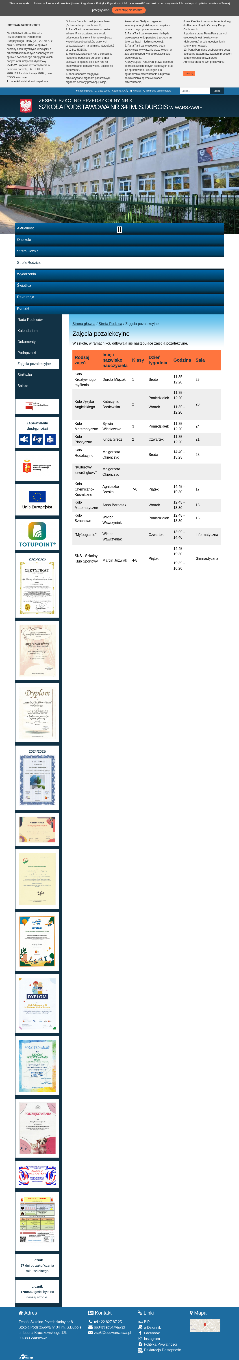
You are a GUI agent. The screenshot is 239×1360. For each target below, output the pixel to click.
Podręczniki (26, 353)
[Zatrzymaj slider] (119, 229)
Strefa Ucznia (28, 251)
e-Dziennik (149, 1327)
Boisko (22, 386)
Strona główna (84, 91)
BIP (144, 1322)
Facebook (149, 1333)
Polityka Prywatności (157, 1344)
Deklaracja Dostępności (160, 1350)
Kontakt (23, 308)
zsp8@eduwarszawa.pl (109, 1333)
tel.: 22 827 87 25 (105, 1322)
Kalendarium (27, 331)
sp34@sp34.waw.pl (106, 1327)
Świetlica (24, 285)
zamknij (189, 73)
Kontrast (135, 91)
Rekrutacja (25, 297)
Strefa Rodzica (29, 262)
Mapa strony (102, 91)
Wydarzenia (26, 274)
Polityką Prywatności (109, 3)
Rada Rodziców (30, 320)
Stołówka (24, 375)
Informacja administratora (157, 91)
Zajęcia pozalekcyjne (34, 364)
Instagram (149, 1338)
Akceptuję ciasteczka (128, 10)
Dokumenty (26, 342)
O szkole (24, 240)
